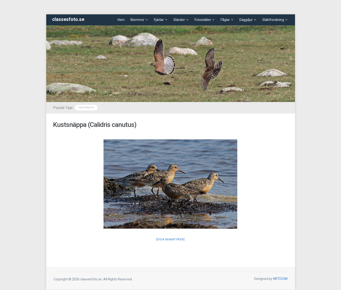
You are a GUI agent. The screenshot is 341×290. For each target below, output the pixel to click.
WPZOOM (280, 279)
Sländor (179, 20)
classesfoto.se (68, 19)
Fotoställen (203, 20)
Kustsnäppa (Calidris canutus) (94, 125)
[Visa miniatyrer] (170, 239)
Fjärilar (159, 20)
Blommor (137, 20)
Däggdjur (246, 20)
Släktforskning (273, 20)
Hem (121, 20)
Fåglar (225, 20)
